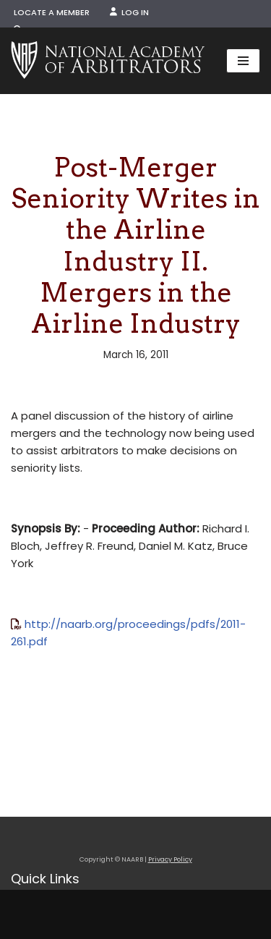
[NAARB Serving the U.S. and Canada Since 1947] (108, 61)
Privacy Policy (170, 859)
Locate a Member (52, 12)
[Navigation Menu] (243, 60)
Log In (129, 12)
